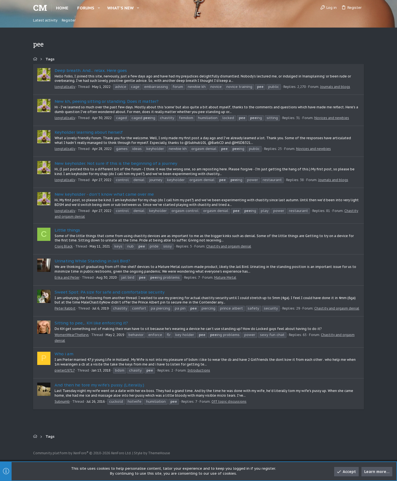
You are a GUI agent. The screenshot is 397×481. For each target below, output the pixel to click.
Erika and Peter (67, 277)
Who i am (64, 353)
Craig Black (64, 246)
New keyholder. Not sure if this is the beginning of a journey (116, 163)
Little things (67, 230)
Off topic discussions (228, 401)
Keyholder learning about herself (89, 132)
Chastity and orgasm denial (228, 246)
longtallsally (65, 87)
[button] (99, 7)
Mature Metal (225, 277)
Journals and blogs (335, 87)
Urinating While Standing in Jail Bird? (92, 261)
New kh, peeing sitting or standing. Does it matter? (107, 101)
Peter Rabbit (65, 308)
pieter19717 (65, 370)
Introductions (198, 370)
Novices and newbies (331, 118)
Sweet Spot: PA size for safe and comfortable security (110, 292)
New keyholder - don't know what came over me (104, 194)
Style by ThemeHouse (152, 453)
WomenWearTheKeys (72, 335)
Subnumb (62, 401)
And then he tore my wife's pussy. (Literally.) (99, 385)
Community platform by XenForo (82, 453)
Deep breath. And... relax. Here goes (91, 70)
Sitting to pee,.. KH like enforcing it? (91, 323)
